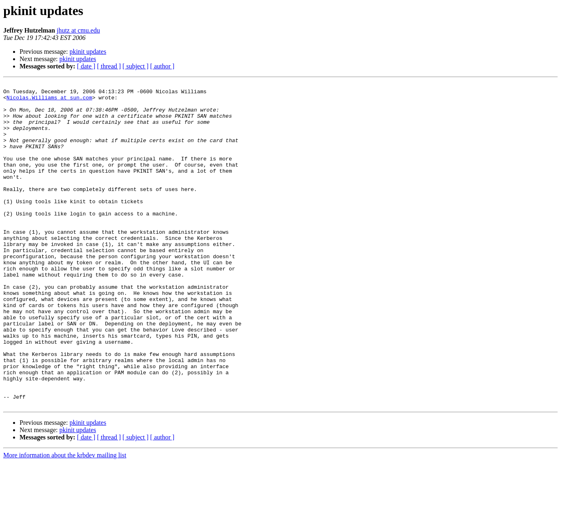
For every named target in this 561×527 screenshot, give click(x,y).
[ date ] (86, 66)
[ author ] (162, 66)
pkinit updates (88, 51)
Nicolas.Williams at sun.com (49, 101)
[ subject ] (136, 66)
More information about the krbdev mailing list (64, 519)
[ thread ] (109, 66)
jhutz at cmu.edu (78, 30)
